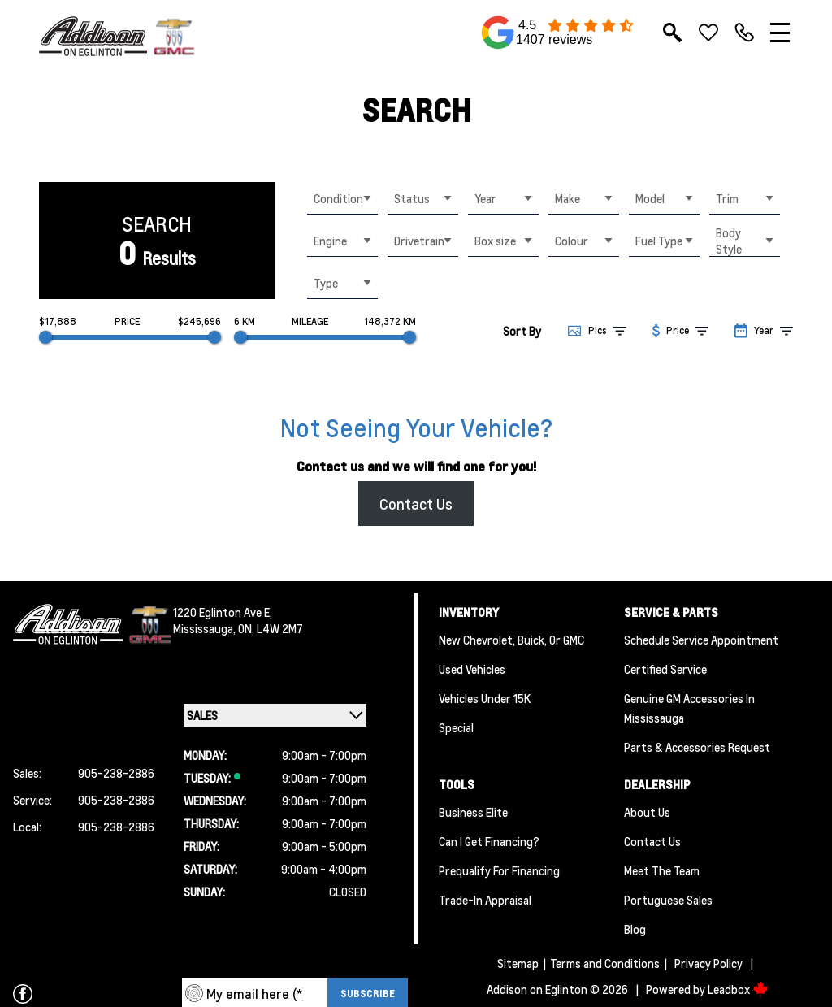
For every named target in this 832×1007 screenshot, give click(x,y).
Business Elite (473, 812)
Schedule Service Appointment (701, 639)
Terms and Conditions (605, 963)
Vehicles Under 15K (485, 698)
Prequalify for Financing (499, 870)
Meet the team (662, 870)
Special (456, 727)
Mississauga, (205, 628)
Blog (635, 929)
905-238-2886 (116, 773)
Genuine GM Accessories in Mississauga (689, 708)
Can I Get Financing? (489, 841)
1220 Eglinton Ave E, (222, 612)
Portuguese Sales (668, 899)
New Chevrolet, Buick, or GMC (511, 639)
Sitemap (518, 963)
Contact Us (416, 503)
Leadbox (738, 989)
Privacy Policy (708, 963)
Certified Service (665, 669)
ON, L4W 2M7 (270, 628)
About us (647, 812)
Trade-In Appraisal (485, 899)
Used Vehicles (472, 669)
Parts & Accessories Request (697, 747)
